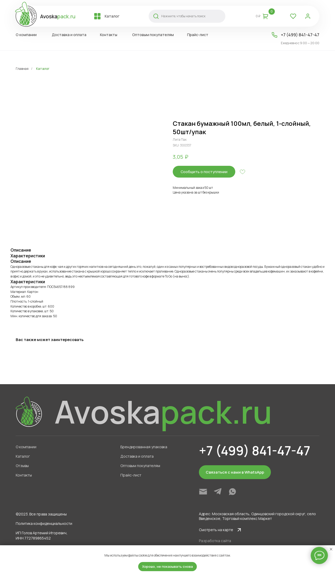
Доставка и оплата (137, 456)
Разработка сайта (215, 540)
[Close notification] (331, 549)
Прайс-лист (130, 475)
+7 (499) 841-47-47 (300, 35)
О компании (26, 446)
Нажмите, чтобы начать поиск (183, 16)
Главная (22, 68)
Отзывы (22, 465)
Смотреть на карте (216, 529)
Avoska (57, 16)
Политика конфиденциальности (44, 523)
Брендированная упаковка (143, 446)
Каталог (42, 68)
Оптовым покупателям (140, 465)
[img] (203, 491)
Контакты (24, 475)
